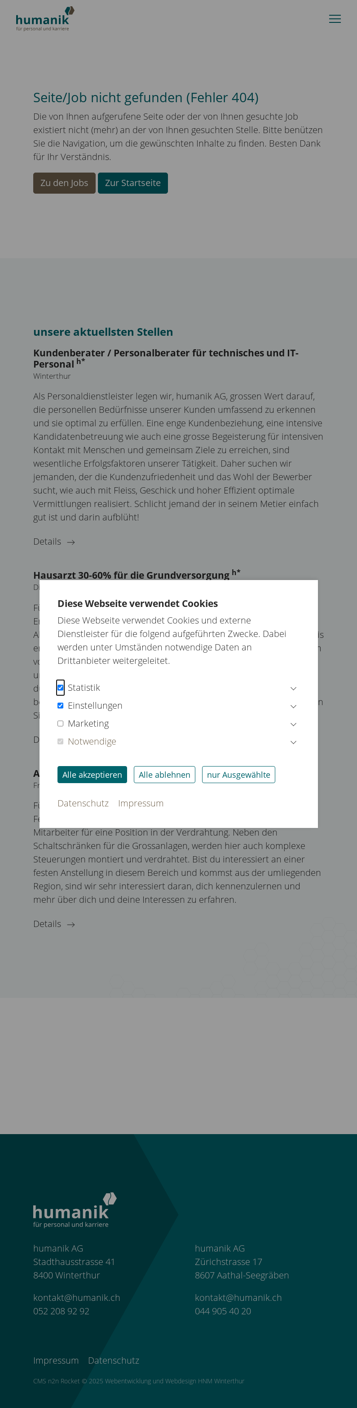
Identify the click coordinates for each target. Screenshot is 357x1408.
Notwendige (86, 741)
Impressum (141, 803)
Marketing (83, 723)
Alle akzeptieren (92, 774)
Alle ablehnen (164, 774)
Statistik (78, 687)
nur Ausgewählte (238, 774)
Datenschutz (83, 803)
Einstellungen (90, 705)
